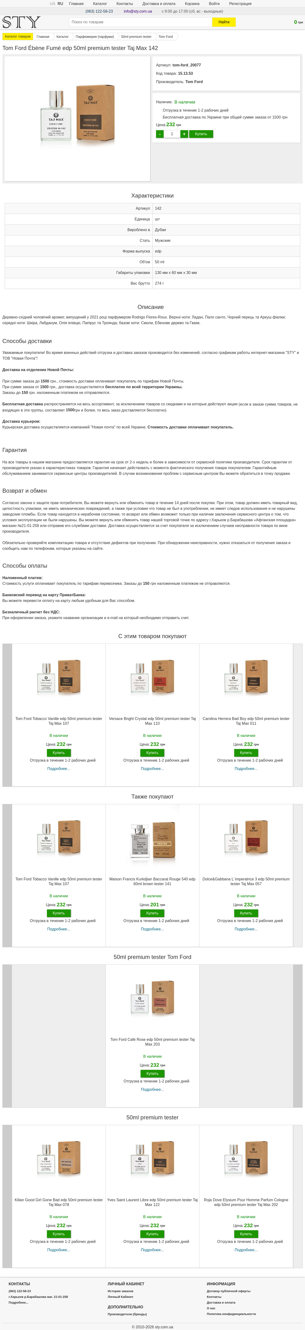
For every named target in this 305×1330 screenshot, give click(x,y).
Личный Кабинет (120, 1297)
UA (52, 4)
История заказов (120, 1291)
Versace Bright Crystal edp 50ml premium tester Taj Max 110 (152, 721)
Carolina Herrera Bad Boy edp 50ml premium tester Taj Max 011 (246, 721)
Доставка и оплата (158, 4)
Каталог (100, 4)
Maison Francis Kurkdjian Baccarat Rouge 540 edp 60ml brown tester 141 (152, 881)
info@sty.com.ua (138, 11)
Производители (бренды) (127, 1314)
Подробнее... (58, 769)
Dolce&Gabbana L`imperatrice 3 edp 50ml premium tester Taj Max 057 (246, 881)
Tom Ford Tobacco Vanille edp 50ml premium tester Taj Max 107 (58, 721)
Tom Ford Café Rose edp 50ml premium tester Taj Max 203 (152, 1041)
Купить (201, 134)
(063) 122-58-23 (99, 11)
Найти (224, 22)
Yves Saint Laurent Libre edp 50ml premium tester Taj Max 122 (152, 1202)
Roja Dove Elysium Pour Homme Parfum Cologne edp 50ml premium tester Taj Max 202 (246, 1202)
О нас (211, 1308)
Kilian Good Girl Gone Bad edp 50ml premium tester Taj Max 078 (59, 1202)
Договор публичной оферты (228, 1291)
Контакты (125, 4)
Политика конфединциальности (231, 1314)
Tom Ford (194, 82)
